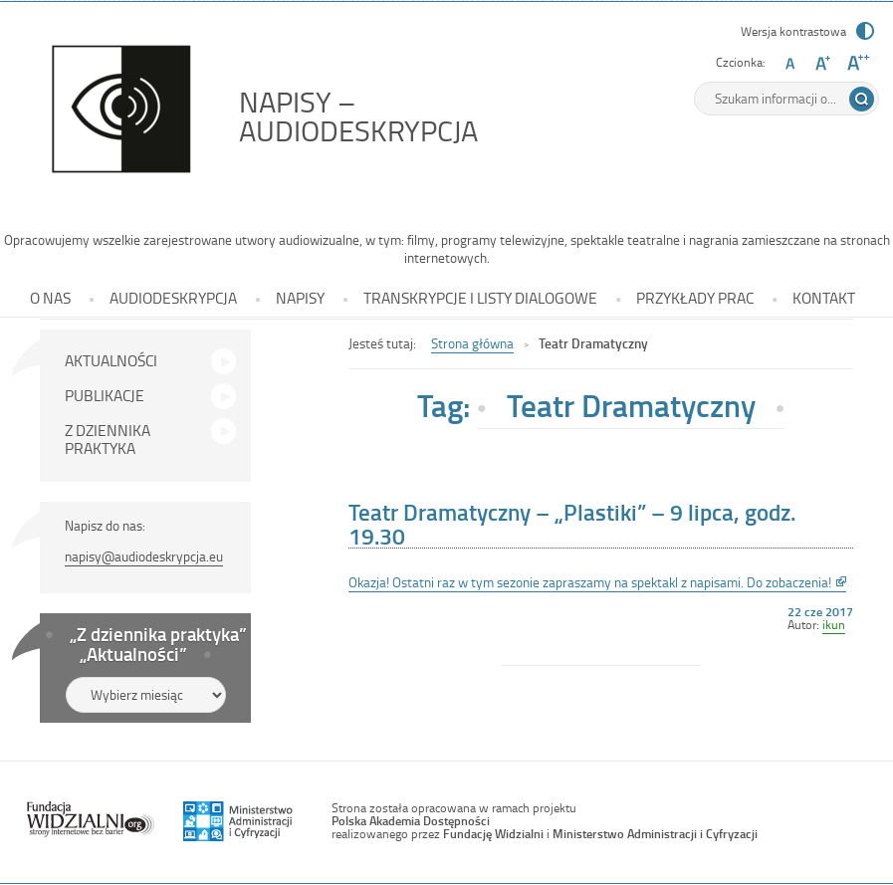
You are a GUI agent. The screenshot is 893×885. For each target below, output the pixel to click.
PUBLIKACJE (104, 395)
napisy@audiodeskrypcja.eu (144, 556)
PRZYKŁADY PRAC (695, 298)
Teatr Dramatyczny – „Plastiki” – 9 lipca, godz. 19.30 (571, 524)
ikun (833, 624)
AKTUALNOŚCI (111, 360)
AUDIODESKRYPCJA (173, 298)
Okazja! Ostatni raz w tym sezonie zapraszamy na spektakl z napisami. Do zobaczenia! (597, 582)
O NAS (50, 298)
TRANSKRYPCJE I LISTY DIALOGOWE (480, 298)
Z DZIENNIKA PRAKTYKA (107, 439)
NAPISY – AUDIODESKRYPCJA (403, 116)
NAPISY (300, 298)
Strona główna (472, 342)
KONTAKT (823, 298)
